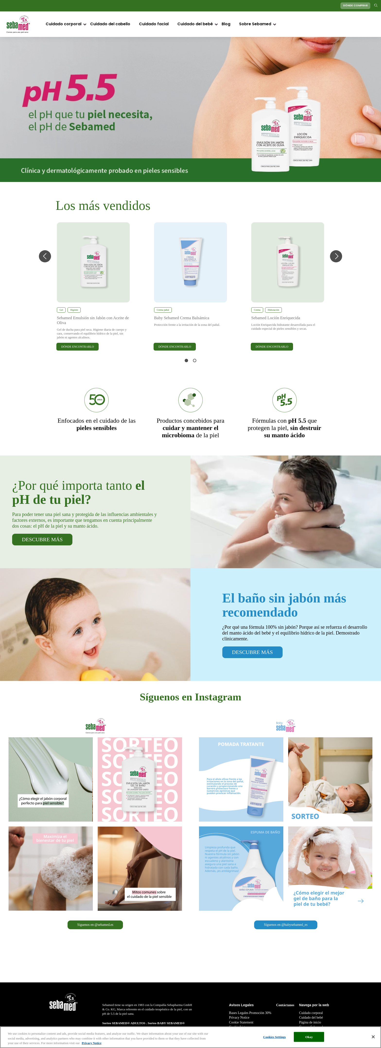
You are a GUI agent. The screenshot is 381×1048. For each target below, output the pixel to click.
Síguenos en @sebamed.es (95, 925)
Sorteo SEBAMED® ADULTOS (124, 1023)
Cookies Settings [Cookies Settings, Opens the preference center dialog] (274, 1037)
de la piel (191, 428)
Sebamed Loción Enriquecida (275, 318)
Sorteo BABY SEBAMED (165, 1023)
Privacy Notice (239, 1017)
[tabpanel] (93, 287)
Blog (226, 24)
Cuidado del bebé (195, 24)
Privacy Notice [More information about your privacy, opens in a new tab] (91, 1043)
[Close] (373, 1036)
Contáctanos (285, 1005)
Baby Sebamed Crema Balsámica (181, 318)
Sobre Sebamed (255, 24)
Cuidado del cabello (110, 24)
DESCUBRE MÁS (42, 539)
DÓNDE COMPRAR (355, 5)
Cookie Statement (241, 1022)
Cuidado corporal (63, 24)
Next (336, 256)
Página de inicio (310, 1022)
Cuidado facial (154, 24)
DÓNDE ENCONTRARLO (77, 346)
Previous (45, 256)
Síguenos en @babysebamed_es (285, 925)
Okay (309, 1037)
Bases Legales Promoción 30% (250, 1013)
